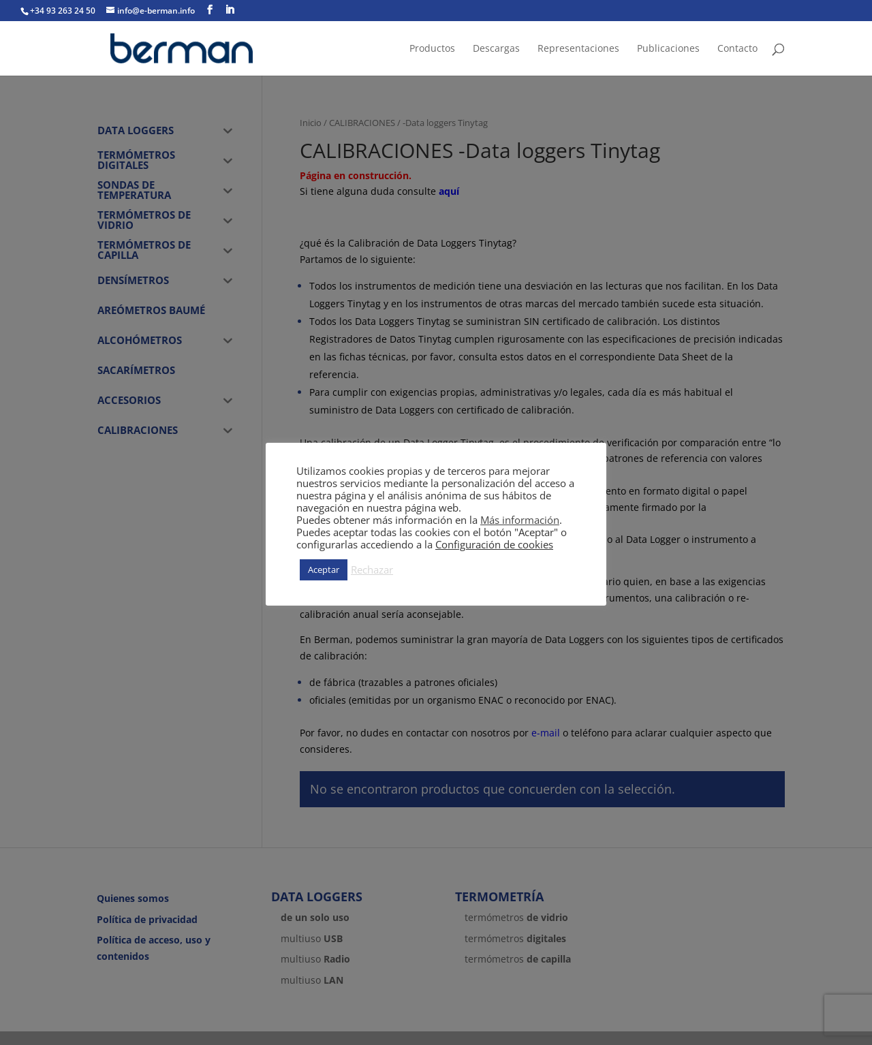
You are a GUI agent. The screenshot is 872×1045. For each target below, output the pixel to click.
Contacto (737, 49)
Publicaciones (668, 49)
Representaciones (578, 49)
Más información (519, 520)
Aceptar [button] (323, 569)
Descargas (496, 49)
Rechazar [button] (372, 569)
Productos (432, 49)
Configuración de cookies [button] (494, 544)
